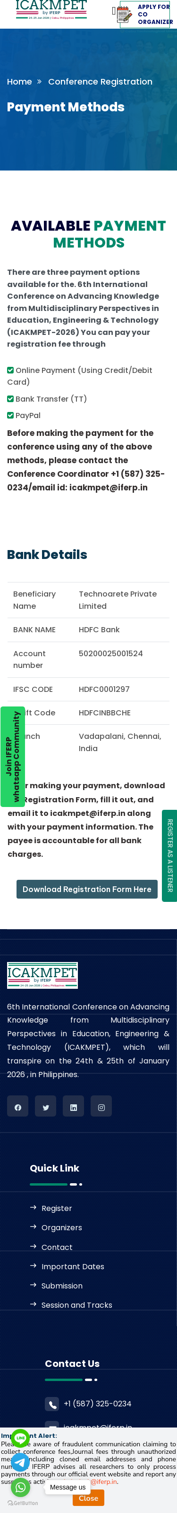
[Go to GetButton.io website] (23, 1503)
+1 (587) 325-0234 (98, 1403)
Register (57, 1208)
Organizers (62, 1227)
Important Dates (73, 1266)
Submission (62, 1285)
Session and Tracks (77, 1305)
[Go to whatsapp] (20, 1487)
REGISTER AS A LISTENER (170, 855)
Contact (57, 1247)
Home (19, 81)
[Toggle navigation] (98, 8)
